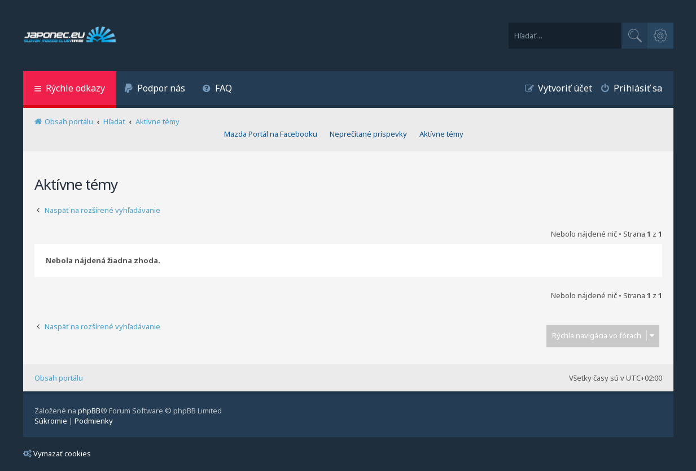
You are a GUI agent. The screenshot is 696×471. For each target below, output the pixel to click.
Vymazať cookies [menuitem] (57, 453)
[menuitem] (155, 89)
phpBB (89, 410)
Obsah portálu (58, 378)
